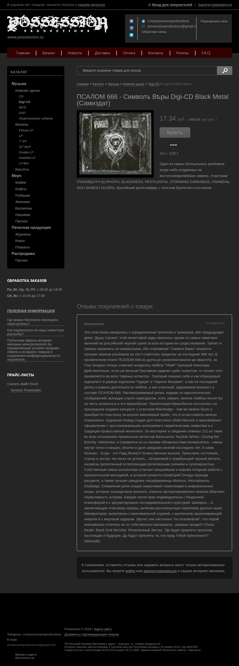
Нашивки (22, 215)
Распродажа (23, 254)
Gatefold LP (27, 158)
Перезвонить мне (214, 21)
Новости (75, 52)
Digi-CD (24, 102)
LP (21, 136)
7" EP (23, 141)
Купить (175, 132)
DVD (22, 113)
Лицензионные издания (36, 118)
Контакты (155, 52)
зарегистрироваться (160, 571)
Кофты (21, 189)
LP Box (24, 163)
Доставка (102, 52)
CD (21, 96)
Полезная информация (31, 310)
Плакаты (22, 247)
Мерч (17, 176)
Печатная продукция (31, 228)
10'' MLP (25, 147)
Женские (22, 202)
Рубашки (22, 195)
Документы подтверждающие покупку (92, 634)
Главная (23, 52)
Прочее (21, 221)
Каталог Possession (26, 390)
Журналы (23, 234)
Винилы (21, 124)
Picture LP (26, 130)
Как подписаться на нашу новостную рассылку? (35, 332)
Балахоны (23, 208)
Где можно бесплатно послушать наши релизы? (32, 322)
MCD (22, 107)
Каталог (49, 52)
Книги (20, 241)
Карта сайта (102, 629)
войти (130, 571)
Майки (20, 182)
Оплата (129, 52)
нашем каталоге (91, 5)
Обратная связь (154, 32)
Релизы (182, 52)
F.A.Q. (206, 52)
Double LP (26, 152)
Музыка (19, 84)
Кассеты (22, 169)
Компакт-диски (27, 90)
